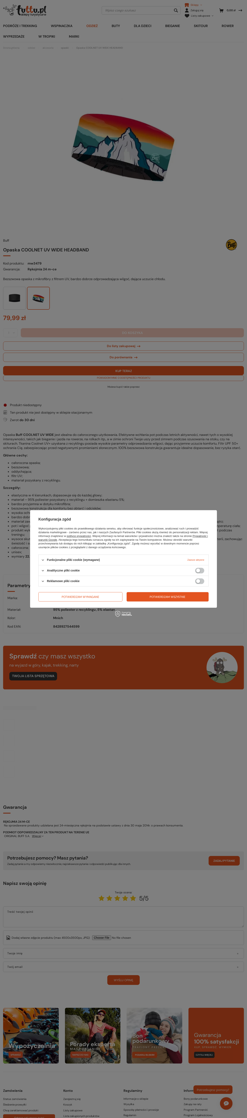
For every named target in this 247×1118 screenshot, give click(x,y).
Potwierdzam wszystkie (167, 597)
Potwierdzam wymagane (80, 597)
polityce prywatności (79, 536)
